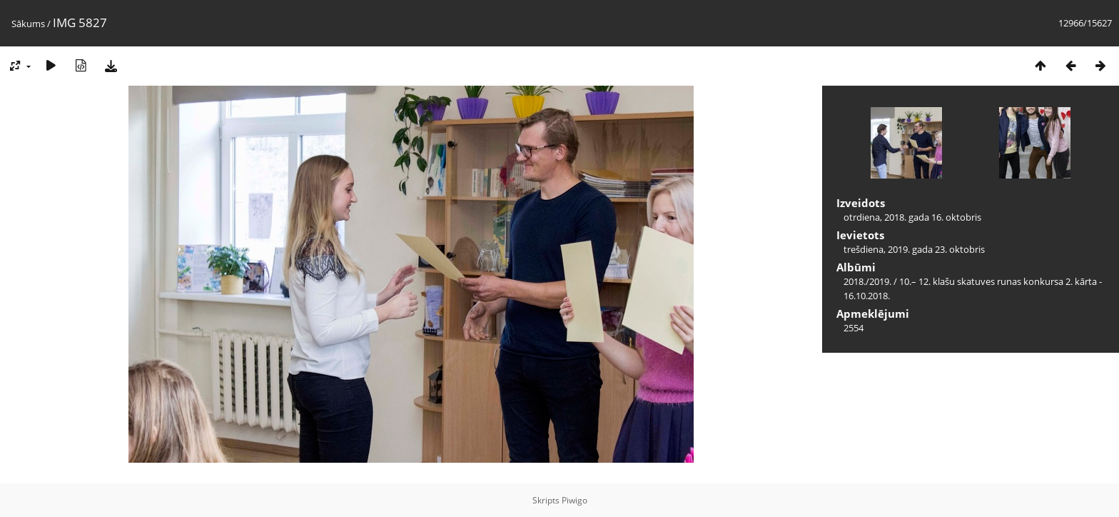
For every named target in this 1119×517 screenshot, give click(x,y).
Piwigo (574, 500)
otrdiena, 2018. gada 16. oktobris (912, 217)
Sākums (28, 23)
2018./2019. (867, 281)
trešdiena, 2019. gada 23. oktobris (914, 249)
